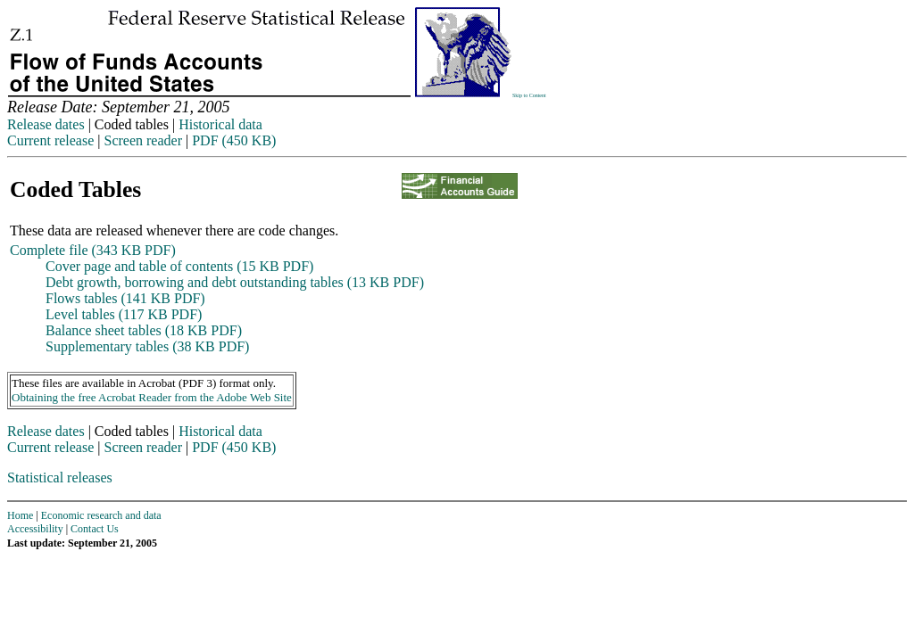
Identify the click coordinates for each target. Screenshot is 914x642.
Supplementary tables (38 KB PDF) (147, 346)
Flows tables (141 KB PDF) (125, 298)
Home (20, 515)
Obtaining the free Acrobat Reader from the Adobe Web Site (152, 397)
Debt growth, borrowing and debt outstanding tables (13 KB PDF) (235, 282)
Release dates (46, 124)
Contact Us (95, 529)
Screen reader (143, 140)
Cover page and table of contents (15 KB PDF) (179, 266)
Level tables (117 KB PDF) (124, 314)
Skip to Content (529, 95)
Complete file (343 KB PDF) (93, 250)
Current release (50, 140)
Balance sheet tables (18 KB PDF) (144, 330)
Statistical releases (59, 477)
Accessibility (35, 529)
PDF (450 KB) (234, 140)
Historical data (220, 124)
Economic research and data (101, 515)
